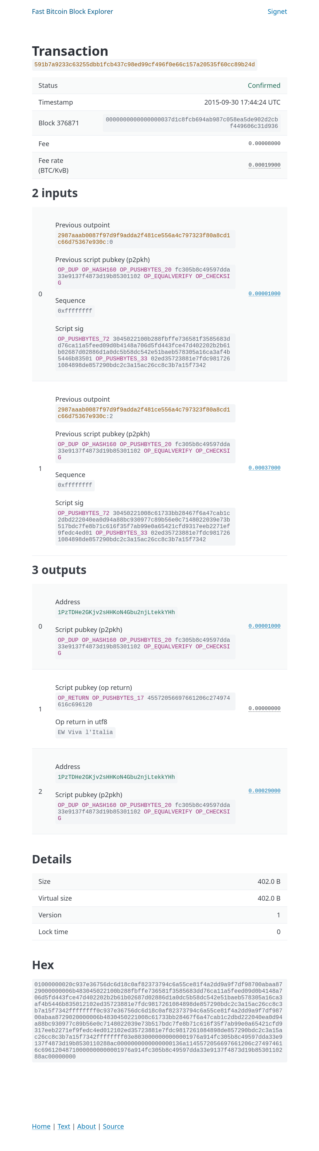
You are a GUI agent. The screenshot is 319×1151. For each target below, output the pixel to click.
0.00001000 (265, 293)
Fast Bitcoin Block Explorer (72, 11)
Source (113, 1126)
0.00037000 (265, 468)
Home (41, 1126)
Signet (277, 11)
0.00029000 (265, 791)
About (86, 1126)
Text (64, 1126)
